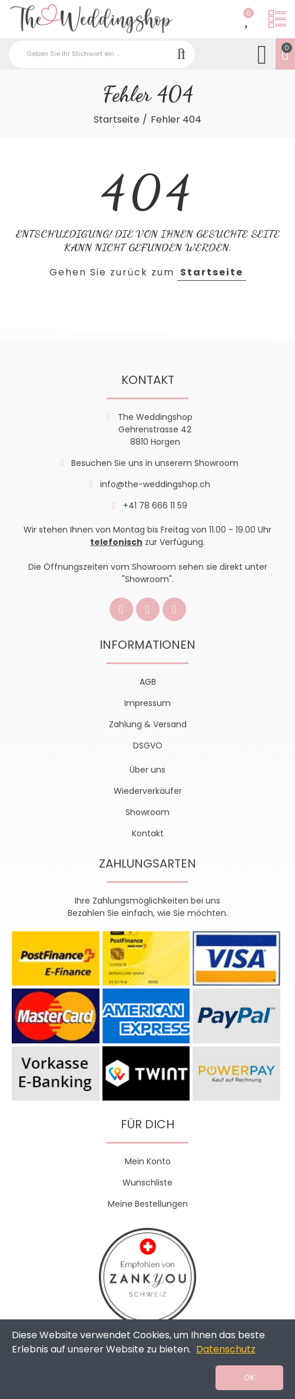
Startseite (211, 272)
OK (249, 1377)
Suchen (181, 54)
